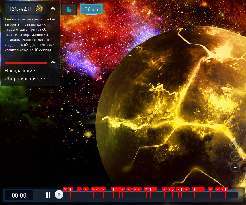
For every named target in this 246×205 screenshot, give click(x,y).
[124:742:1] (19, 8)
